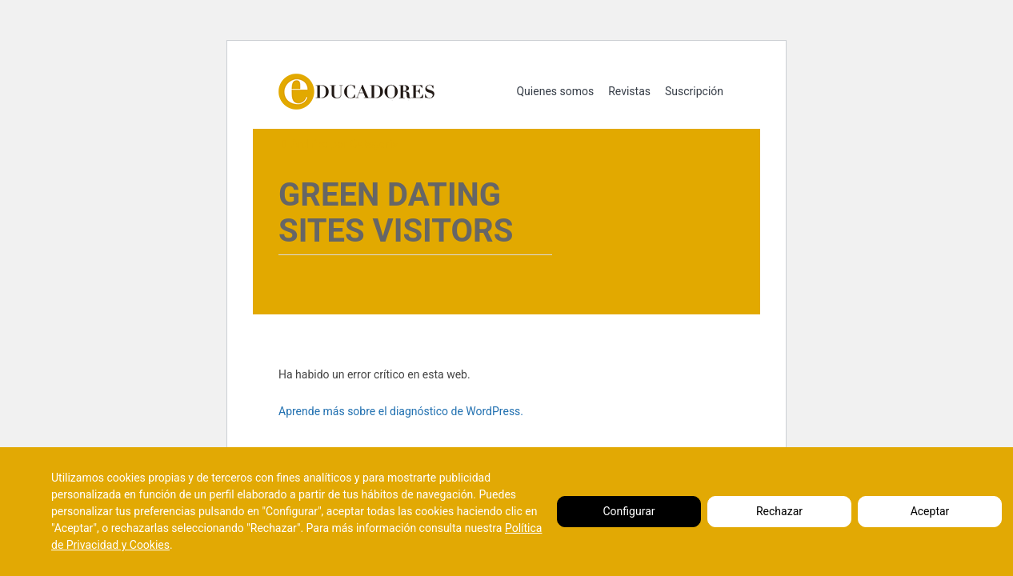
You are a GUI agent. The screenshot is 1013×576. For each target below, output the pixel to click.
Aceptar (930, 511)
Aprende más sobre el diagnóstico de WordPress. (400, 411)
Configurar (629, 511)
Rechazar (779, 511)
